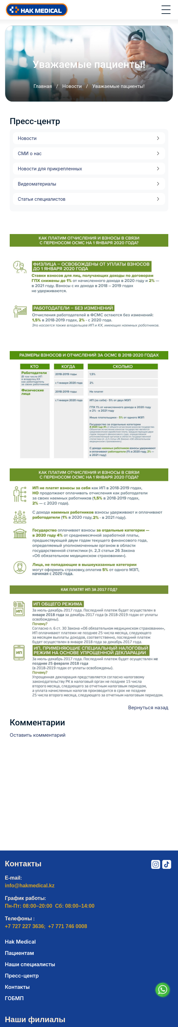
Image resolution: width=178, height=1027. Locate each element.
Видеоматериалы (37, 184)
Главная (42, 86)
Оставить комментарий (37, 735)
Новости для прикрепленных (50, 168)
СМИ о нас (30, 153)
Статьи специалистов (41, 199)
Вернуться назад (148, 707)
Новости (72, 86)
